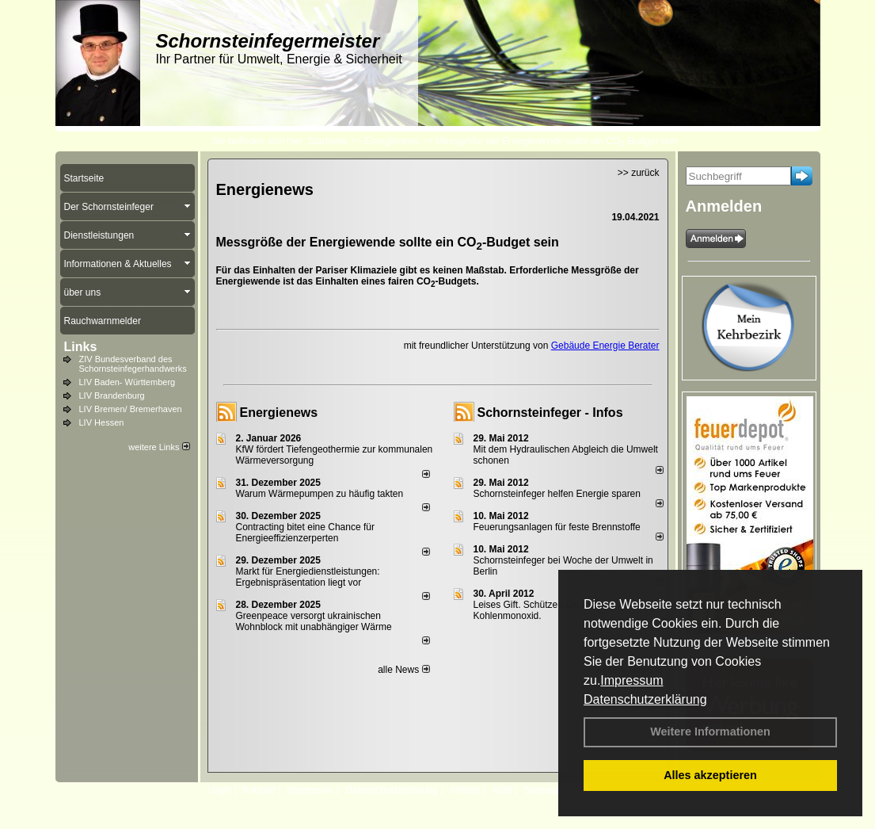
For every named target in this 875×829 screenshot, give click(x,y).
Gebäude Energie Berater (605, 345)
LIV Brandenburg (112, 395)
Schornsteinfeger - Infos (550, 412)
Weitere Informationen (710, 731)
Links (80, 346)
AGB (502, 790)
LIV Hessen (101, 422)
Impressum (631, 680)
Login (219, 790)
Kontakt (259, 790)
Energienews (279, 412)
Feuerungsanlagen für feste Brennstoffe (557, 527)
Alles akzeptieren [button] (710, 775)
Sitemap (540, 790)
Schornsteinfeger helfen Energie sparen (557, 493)
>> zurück (639, 172)
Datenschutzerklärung (645, 699)
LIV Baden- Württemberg (127, 382)
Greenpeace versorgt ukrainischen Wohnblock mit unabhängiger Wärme (314, 621)
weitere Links (158, 447)
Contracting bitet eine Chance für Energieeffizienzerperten (305, 532)
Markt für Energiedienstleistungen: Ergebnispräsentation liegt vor (308, 577)
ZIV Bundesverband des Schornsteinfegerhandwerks (133, 363)
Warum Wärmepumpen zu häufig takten (320, 493)
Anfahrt (465, 790)
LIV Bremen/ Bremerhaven (130, 409)
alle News (403, 669)
